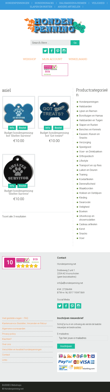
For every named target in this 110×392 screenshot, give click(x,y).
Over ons (6, 342)
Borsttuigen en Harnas (91, 114)
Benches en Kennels (90, 128)
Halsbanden (85, 105)
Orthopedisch (86, 155)
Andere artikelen (69, 6)
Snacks (83, 232)
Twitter (44, 50)
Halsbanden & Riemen (72, 3)
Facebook (51, 50)
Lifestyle (83, 160)
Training (83, 173)
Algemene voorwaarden (13, 327)
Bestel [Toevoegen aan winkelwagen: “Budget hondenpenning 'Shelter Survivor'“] (22, 185)
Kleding (83, 196)
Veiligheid (98, 3)
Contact (6, 353)
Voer (81, 237)
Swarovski (84, 201)
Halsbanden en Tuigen (91, 119)
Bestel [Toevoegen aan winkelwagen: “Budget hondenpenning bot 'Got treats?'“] (58, 126)
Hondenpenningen (17, 3)
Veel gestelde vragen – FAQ (15, 316)
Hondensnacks (44, 3)
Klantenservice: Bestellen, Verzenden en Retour (24, 321)
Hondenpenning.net (55, 25)
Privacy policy (9, 332)
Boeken (83, 210)
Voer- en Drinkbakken (90, 150)
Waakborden (86, 187)
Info (12, 126)
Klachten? (7, 337)
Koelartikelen (86, 178)
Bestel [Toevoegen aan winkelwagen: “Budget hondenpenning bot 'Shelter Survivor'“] (22, 126)
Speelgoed (85, 146)
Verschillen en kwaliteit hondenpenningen (22, 348)
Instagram (65, 50)
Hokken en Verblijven (90, 192)
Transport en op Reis (90, 164)
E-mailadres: (63, 332)
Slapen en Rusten (41, 6)
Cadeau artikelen (88, 223)
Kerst (82, 228)
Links (4, 358)
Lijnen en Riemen (88, 110)
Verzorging (85, 141)
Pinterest (58, 50)
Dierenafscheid (87, 183)
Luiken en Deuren (88, 169)
